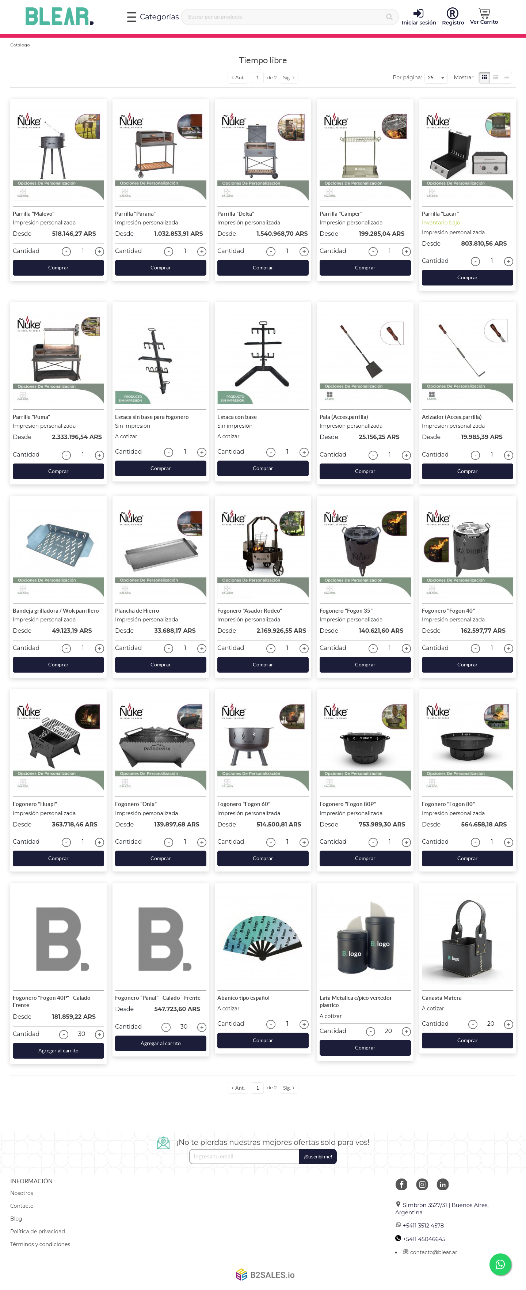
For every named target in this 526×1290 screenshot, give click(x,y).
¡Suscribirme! (318, 1157)
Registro (453, 17)
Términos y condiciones (40, 1244)
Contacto (22, 1206)
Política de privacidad (37, 1231)
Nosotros (21, 1193)
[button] (484, 17)
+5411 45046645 (420, 1239)
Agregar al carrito (58, 1050)
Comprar (58, 268)
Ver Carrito (484, 16)
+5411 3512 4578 (419, 1225)
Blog (16, 1218)
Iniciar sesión (419, 17)
